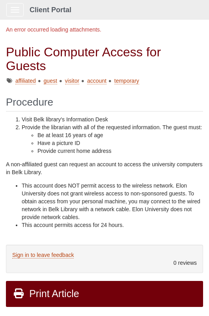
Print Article (46, 293)
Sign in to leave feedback (43, 255)
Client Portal (50, 10)
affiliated (25, 81)
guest (50, 81)
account (96, 81)
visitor (72, 81)
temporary (126, 81)
